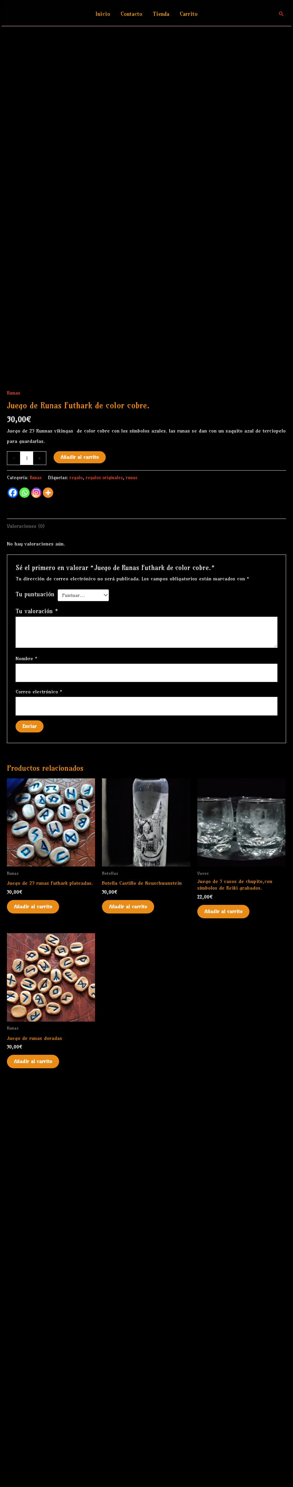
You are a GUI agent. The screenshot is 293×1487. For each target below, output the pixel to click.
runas (131, 881)
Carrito (189, 13)
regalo (76, 881)
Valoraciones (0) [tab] (26, 930)
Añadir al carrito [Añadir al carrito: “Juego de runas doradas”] (33, 1465)
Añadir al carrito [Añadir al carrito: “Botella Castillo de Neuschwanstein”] (128, 1310)
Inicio (102, 13)
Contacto (131, 13)
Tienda (161, 13)
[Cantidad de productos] (26, 862)
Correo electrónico (39, 1095)
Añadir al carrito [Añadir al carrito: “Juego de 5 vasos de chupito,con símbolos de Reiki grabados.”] (223, 1315)
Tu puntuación (35, 998)
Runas (13, 796)
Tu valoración (37, 1015)
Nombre (26, 1062)
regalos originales (104, 881)
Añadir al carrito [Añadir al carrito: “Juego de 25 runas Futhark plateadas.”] (33, 1310)
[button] (281, 14)
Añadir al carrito (79, 861)
